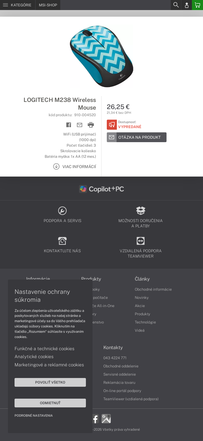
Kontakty (113, 347)
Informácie (38, 279)
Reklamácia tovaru (119, 382)
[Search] (175, 5)
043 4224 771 (115, 358)
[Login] (186, 5)
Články (142, 279)
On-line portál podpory (122, 391)
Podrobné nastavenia (34, 415)
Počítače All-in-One (97, 306)
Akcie (140, 306)
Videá (140, 330)
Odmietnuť (50, 403)
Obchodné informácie (153, 289)
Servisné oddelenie (119, 374)
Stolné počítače (94, 297)
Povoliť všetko (50, 382)
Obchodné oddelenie (121, 366)
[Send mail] (80, 125)
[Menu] (17, 5)
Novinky (142, 297)
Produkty (91, 279)
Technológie (145, 322)
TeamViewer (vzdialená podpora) (131, 399)
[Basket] (197, 5)
